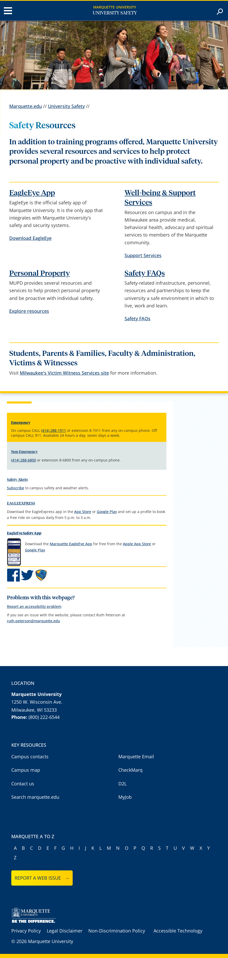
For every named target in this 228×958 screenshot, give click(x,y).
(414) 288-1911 (53, 430)
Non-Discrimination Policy (116, 931)
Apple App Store (137, 543)
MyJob (125, 797)
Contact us (22, 783)
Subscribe (15, 487)
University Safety (115, 13)
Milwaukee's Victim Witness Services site (64, 373)
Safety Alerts (17, 480)
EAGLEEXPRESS (21, 503)
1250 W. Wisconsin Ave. (36, 702)
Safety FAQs (145, 273)
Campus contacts (30, 756)
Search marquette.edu (35, 797)
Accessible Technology (178, 931)
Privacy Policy (26, 931)
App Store (82, 511)
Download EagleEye (30, 238)
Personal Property (39, 273)
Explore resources (29, 311)
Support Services (143, 255)
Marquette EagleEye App (71, 543)
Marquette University (114, 7)
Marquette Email (136, 756)
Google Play (107, 511)
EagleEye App (32, 193)
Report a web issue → (42, 878)
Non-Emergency (24, 452)
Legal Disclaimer (64, 931)
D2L (122, 783)
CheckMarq (130, 770)
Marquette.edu (25, 106)
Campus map (25, 770)
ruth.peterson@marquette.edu (33, 620)
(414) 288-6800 (23, 460)
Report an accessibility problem (34, 606)
